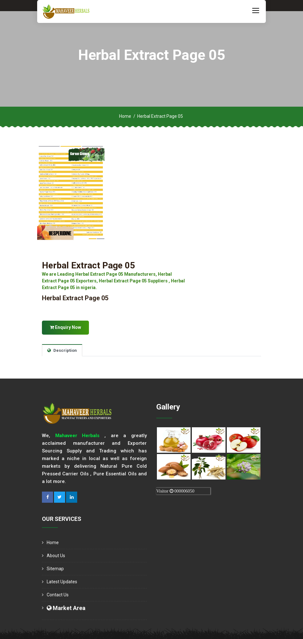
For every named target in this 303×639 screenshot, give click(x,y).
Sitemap (55, 568)
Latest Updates (62, 581)
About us (56, 555)
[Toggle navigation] (255, 10)
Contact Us (58, 594)
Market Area (66, 608)
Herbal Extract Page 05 (88, 265)
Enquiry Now (65, 327)
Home (125, 116)
